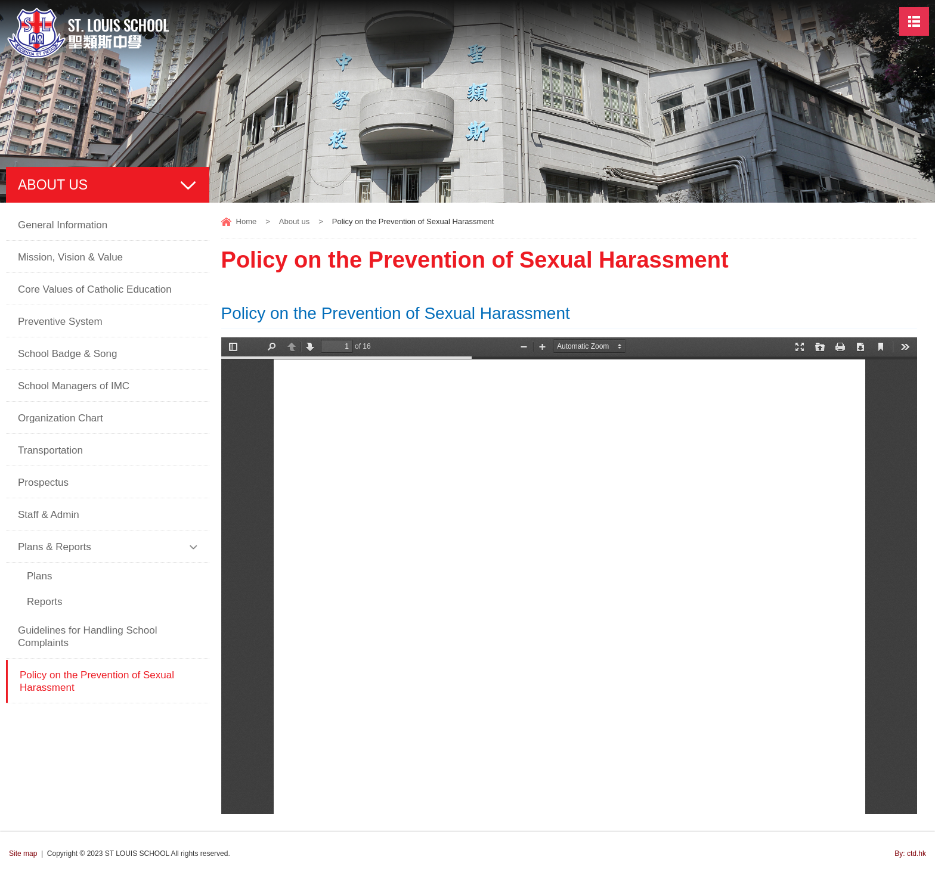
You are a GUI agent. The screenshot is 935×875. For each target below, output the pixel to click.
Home (246, 221)
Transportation (50, 450)
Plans (39, 576)
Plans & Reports (54, 547)
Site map (23, 853)
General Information (62, 225)
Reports (45, 601)
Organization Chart (60, 418)
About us (294, 221)
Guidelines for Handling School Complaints (87, 637)
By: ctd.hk (910, 853)
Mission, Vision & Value (70, 257)
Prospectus (43, 482)
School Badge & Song (67, 353)
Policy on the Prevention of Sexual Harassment (97, 681)
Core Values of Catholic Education (95, 289)
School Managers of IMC (73, 386)
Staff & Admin (48, 514)
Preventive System (60, 321)
